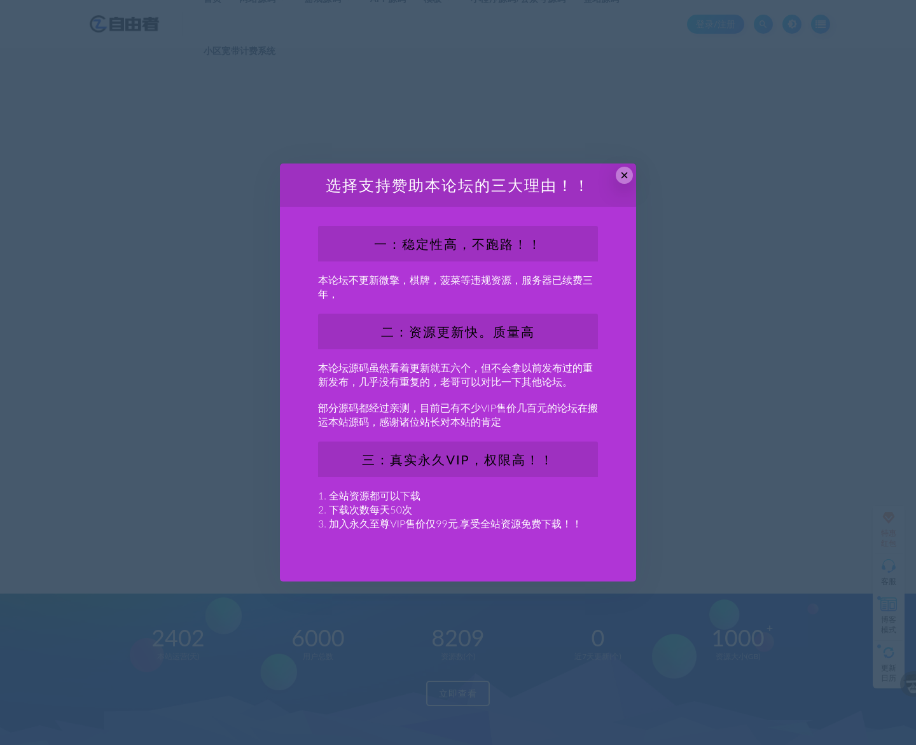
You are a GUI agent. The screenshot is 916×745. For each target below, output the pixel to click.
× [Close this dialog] (624, 175)
